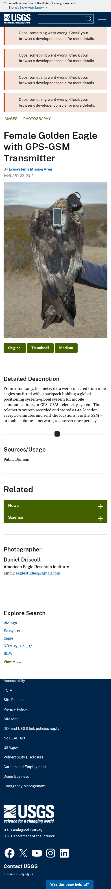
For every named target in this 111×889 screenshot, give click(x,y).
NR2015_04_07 (18, 646)
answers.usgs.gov (18, 874)
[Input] (66, 19)
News (13, 505)
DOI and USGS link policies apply (31, 729)
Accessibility (14, 681)
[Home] (17, 23)
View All (12, 661)
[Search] (89, 19)
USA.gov (11, 748)
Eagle (8, 638)
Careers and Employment (25, 767)
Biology (10, 623)
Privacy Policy (15, 709)
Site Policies (14, 700)
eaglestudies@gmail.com (38, 573)
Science (15, 517)
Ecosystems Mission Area (30, 169)
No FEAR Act (14, 738)
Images (10, 119)
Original (15, 348)
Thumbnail (40, 348)
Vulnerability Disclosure (24, 757)
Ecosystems (14, 630)
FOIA (8, 690)
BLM (8, 653)
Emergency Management (25, 786)
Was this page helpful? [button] (69, 884)
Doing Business (16, 777)
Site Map (11, 719)
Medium (66, 348)
